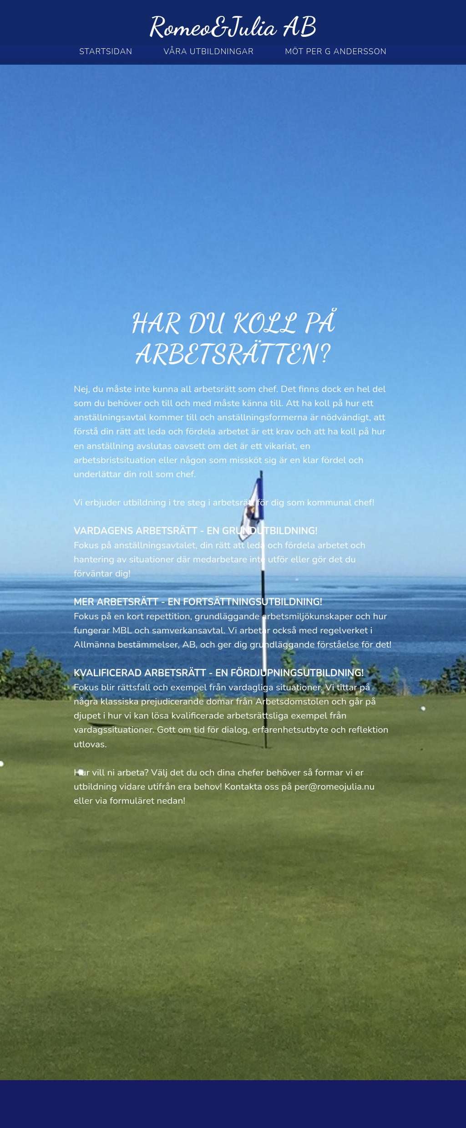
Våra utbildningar (209, 51)
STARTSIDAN (105, 51)
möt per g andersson (336, 51)
